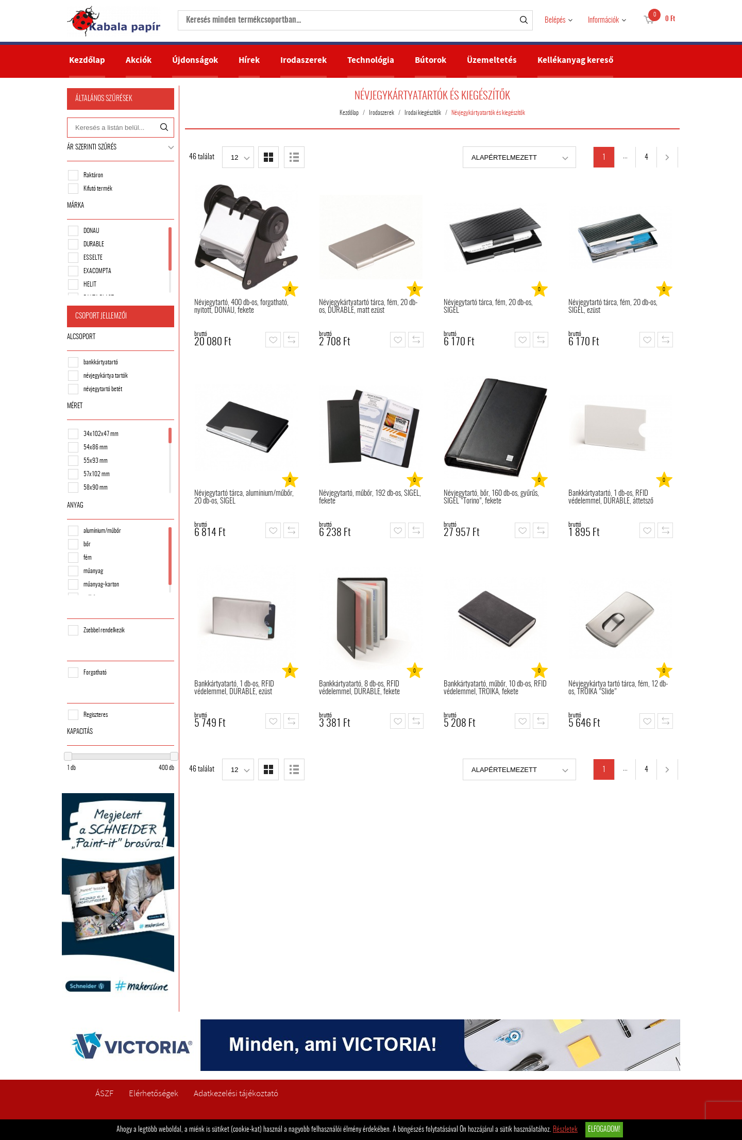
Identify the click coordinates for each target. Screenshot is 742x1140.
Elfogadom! (604, 1129)
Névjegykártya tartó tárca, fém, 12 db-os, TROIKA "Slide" (618, 688)
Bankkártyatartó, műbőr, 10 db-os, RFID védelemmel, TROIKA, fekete (495, 688)
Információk (603, 20)
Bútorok (430, 60)
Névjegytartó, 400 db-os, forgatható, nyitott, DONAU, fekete (241, 306)
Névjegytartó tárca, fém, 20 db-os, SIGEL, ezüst (612, 306)
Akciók (138, 60)
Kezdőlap (87, 60)
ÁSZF (104, 1093)
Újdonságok (195, 60)
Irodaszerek (303, 60)
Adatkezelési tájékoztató (236, 1093)
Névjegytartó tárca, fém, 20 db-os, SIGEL (488, 306)
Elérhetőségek (153, 1093)
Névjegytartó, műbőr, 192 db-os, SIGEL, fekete (370, 497)
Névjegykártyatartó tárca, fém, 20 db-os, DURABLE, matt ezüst (368, 306)
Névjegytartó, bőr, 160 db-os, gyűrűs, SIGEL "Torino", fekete (491, 497)
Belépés (555, 20)
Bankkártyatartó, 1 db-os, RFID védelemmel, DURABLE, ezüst (234, 688)
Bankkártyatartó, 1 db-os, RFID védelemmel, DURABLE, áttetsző (610, 497)
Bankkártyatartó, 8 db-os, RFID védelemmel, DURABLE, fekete (359, 688)
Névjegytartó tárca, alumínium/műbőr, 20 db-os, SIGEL (244, 497)
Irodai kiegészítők (422, 113)
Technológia (370, 60)
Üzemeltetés (492, 60)
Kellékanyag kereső (575, 60)
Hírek (249, 60)
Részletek (565, 1129)
